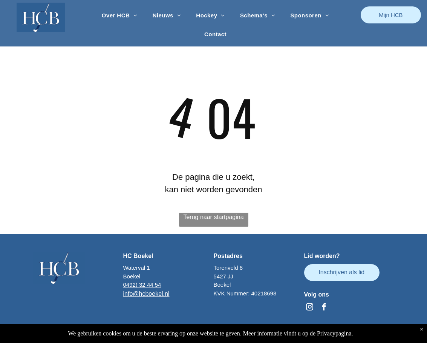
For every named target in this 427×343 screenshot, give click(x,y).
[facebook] (323, 307)
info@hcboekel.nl (146, 293)
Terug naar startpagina (213, 217)
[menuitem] (119, 15)
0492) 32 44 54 (142, 284)
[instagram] (309, 307)
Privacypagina (334, 333)
